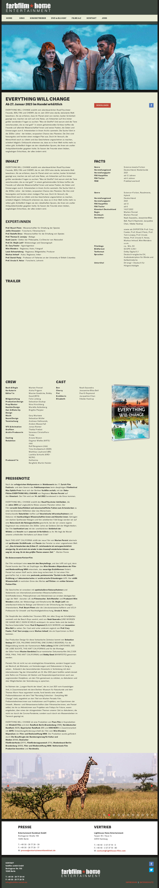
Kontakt (91, 18)
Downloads (102, 105)
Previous (8, 786)
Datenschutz (147, 882)
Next (152, 786)
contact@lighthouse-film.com (111, 851)
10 (147, 815)
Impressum (131, 882)
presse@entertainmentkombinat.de (38, 850)
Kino (22, 18)
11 (152, 815)
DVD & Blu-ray (58, 18)
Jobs (104, 18)
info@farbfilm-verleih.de (16, 882)
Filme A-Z (76, 18)
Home (9, 18)
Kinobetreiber (38, 18)
